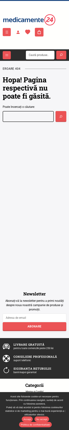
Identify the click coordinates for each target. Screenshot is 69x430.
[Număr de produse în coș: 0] (39, 32)
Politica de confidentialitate (35, 424)
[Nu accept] (64, 411)
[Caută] (61, 116)
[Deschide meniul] (7, 32)
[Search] (61, 55)
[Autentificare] (17, 32)
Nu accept (41, 419)
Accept (27, 419)
